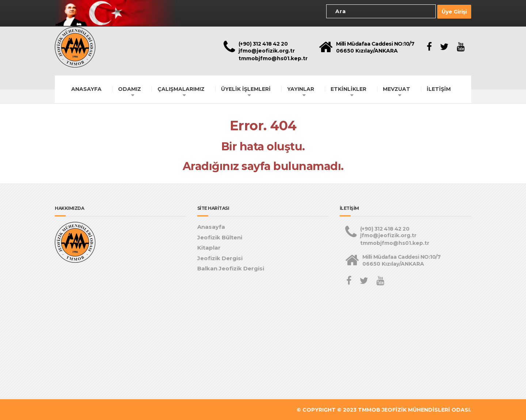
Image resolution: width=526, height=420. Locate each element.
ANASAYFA (86, 88)
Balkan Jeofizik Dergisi (230, 268)
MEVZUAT (396, 88)
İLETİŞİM (439, 88)
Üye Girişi (454, 11)
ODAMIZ (129, 88)
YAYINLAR (300, 88)
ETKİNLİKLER (348, 88)
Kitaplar (209, 247)
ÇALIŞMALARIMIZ (181, 88)
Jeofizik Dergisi (220, 257)
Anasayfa (211, 226)
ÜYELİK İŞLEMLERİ (246, 88)
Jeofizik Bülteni (219, 236)
